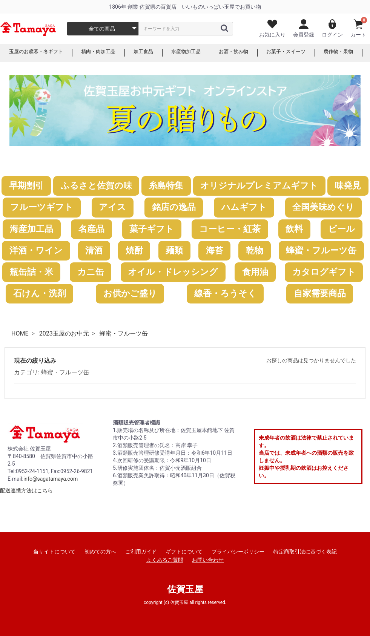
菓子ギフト (151, 229)
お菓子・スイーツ (300, 53)
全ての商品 (102, 29)
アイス (112, 207)
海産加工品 (31, 229)
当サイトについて (54, 552)
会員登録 (303, 28)
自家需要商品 (320, 293)
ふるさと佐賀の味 (96, 186)
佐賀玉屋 (185, 589)
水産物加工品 (195, 53)
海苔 (214, 250)
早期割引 (26, 186)
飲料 (294, 229)
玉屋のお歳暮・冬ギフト (38, 53)
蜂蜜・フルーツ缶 (321, 250)
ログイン (332, 28)
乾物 (254, 250)
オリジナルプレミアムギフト (259, 186)
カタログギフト (324, 272)
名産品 (91, 229)
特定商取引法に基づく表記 (305, 552)
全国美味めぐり (323, 207)
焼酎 (134, 250)
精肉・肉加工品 (103, 53)
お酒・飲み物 (245, 53)
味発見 (348, 186)
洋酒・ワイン (36, 250)
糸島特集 (166, 186)
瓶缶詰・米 (31, 272)
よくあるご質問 (164, 560)
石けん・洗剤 (39, 293)
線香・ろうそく (225, 293)
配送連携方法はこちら (26, 490)
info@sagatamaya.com (50, 479)
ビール (341, 229)
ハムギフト (244, 207)
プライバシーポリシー (238, 552)
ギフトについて (184, 552)
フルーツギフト (41, 207)
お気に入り (272, 28)
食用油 (255, 272)
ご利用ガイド (141, 552)
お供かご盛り (130, 293)
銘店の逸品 (174, 207)
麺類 (174, 250)
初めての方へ (100, 552)
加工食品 (150, 53)
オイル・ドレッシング (173, 272)
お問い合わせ (208, 560)
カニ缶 (90, 272)
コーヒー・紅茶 (230, 229)
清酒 (94, 250)
